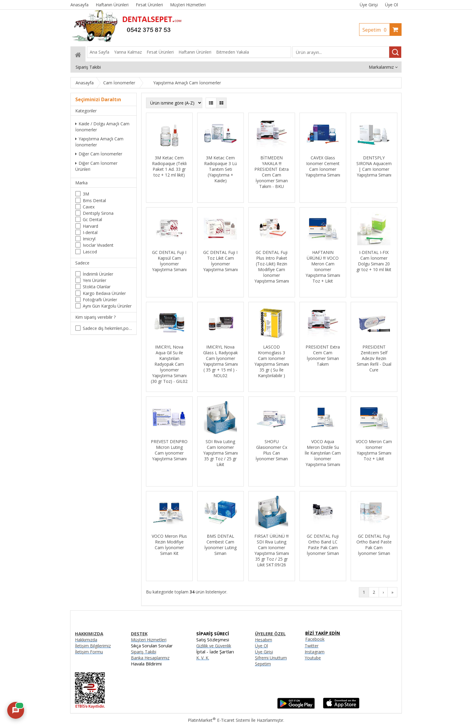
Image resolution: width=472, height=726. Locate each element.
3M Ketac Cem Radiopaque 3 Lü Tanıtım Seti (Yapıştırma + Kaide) (220, 169)
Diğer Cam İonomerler (98, 154)
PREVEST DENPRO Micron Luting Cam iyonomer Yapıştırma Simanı (169, 450)
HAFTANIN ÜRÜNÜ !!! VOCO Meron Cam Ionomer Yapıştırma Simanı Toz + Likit (323, 266)
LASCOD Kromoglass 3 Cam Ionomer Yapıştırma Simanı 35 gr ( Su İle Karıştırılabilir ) (271, 361)
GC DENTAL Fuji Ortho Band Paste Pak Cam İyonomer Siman (374, 544)
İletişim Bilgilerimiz (93, 646)
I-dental (90, 232)
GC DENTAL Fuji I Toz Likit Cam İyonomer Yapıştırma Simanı (220, 260)
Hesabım (263, 640)
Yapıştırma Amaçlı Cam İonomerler (99, 142)
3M (86, 194)
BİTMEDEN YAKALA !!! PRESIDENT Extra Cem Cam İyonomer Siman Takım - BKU (271, 172)
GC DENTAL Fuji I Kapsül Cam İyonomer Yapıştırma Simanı (169, 260)
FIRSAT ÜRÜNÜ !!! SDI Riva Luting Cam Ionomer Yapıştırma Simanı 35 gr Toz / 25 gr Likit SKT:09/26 (271, 550)
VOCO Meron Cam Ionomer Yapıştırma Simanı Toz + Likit (374, 450)
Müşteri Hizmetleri (148, 640)
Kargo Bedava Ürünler (104, 293)
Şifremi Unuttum (271, 658)
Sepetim (376, 30)
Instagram (314, 652)
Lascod (90, 252)
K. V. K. (202, 658)
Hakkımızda (86, 640)
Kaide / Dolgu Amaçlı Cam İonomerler (102, 127)
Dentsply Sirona (98, 213)
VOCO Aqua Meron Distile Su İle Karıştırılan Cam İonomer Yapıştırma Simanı (323, 453)
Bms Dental (94, 200)
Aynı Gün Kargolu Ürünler (107, 306)
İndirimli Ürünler (98, 274)
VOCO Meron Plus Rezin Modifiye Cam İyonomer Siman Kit (169, 544)
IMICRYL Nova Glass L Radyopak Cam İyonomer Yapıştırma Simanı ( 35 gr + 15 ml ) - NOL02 (220, 361)
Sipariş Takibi (143, 652)
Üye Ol (391, 5)
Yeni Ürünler (94, 280)
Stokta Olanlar (96, 286)
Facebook (314, 639)
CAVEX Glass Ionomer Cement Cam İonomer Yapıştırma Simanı (323, 166)
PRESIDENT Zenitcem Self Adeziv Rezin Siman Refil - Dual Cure (374, 358)
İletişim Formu (89, 652)
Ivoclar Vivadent (98, 245)
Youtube (313, 658)
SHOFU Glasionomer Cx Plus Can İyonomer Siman (272, 450)
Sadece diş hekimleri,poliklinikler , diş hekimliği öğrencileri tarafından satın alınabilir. (107, 328)
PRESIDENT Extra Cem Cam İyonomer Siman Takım (323, 355)
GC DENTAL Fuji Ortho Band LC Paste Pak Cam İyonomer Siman (323, 544)
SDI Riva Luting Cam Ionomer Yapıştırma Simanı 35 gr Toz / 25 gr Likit (220, 453)
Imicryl (89, 239)
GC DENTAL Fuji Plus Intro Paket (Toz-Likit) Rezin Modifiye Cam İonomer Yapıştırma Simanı (271, 266)
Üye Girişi (369, 5)
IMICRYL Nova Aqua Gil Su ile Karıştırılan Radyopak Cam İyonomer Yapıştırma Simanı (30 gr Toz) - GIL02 (169, 364)
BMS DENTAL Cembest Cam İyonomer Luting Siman (220, 544)
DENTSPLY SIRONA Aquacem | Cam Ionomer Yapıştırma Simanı (374, 166)
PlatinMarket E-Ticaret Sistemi (219, 720)
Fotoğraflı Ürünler (100, 299)
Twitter (311, 646)
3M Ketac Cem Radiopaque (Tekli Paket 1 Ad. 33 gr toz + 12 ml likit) (169, 166)
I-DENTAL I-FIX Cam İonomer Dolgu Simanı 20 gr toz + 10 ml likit (373, 260)
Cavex (89, 207)
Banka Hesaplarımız (150, 658)
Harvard (90, 226)
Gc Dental (92, 219)
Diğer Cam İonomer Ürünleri (96, 166)
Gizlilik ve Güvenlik (213, 646)
